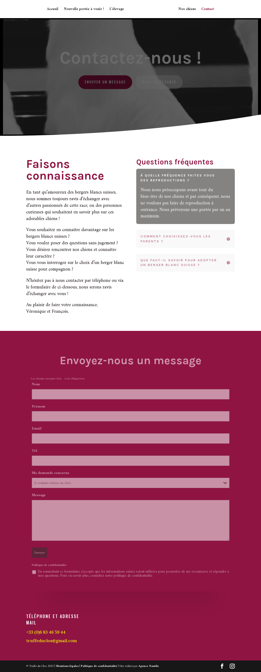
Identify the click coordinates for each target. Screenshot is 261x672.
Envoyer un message (105, 82)
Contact (207, 10)
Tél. (38, 451)
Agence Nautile (148, 666)
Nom (41, 387)
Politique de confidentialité (99, 666)
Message (43, 494)
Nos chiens (187, 10)
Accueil (52, 10)
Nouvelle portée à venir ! (84, 10)
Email (41, 430)
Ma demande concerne (54, 473)
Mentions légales (67, 666)
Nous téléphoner (159, 82)
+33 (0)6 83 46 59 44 (46, 632)
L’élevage (116, 10)
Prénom (43, 409)
